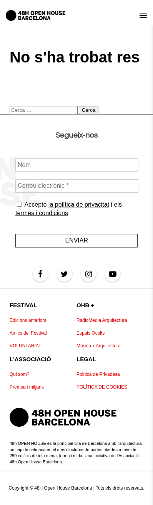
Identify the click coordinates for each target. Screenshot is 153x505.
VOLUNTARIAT (25, 345)
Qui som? (19, 374)
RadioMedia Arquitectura (101, 320)
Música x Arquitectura (98, 345)
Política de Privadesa (98, 374)
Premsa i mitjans (27, 387)
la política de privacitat (78, 204)
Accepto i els (68, 208)
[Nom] (76, 165)
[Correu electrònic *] (76, 185)
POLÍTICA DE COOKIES (101, 387)
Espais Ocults (90, 333)
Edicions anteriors (28, 320)
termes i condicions (41, 213)
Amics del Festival (28, 333)
